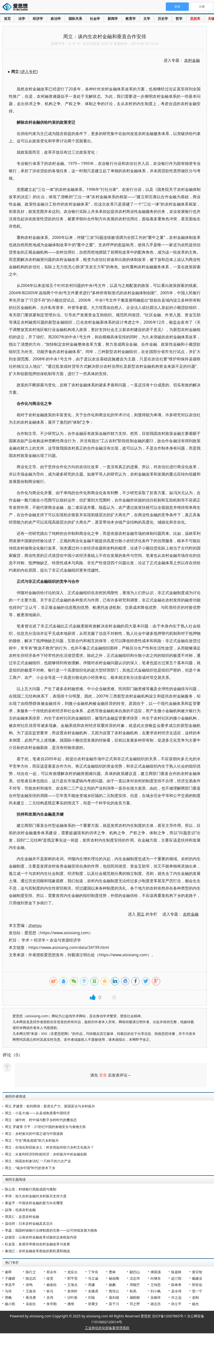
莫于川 (114, 1303)
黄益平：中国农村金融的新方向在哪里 (34, 1203)
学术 (25, 940)
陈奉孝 (176, 1284)
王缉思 (155, 1284)
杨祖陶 (114, 1278)
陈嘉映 (176, 1272)
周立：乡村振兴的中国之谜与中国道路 (34, 1133)
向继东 (155, 1278)
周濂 (91, 1284)
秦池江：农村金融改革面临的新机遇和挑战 (37, 1251)
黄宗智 (197, 1272)
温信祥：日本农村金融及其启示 (29, 1223)
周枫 (8, 1297)
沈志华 (135, 1278)
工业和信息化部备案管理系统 (107, 1327)
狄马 (49, 1291)
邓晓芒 (135, 1284)
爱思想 (16, 7)
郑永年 (51, 1272)
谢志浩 (155, 1303)
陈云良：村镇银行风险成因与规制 (30, 1189)
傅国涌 (155, 1272)
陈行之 (31, 1272)
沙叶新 (72, 1297)
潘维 (70, 1303)
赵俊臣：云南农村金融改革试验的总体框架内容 (41, 1237)
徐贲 (49, 1278)
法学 (21, 18)
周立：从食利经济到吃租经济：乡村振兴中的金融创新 (46, 1154)
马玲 (8, 1291)
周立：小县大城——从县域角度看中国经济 (37, 1113)
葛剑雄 (114, 1297)
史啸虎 (93, 1291)
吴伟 (49, 1297)
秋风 (133, 1291)
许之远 (176, 1297)
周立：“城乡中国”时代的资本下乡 (30, 1167)
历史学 (163, 18)
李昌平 (10, 1284)
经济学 (38, 18)
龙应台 (72, 1272)
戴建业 (197, 1278)
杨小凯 (10, 1303)
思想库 (195, 18)
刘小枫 (155, 1291)
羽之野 (135, 1303)
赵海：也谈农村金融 (20, 1209)
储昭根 (135, 1297)
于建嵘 (10, 1278)
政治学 (56, 18)
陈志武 (31, 1278)
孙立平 (176, 1303)
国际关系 (75, 18)
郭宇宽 (72, 1278)
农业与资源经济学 (65, 940)
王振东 (31, 1291)
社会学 (95, 18)
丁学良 (93, 1272)
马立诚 (93, 1278)
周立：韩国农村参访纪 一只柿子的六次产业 (38, 1161)
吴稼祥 (155, 1297)
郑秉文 (93, 1303)
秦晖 (8, 1272)
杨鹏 (112, 1284)
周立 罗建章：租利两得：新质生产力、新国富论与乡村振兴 (50, 1106)
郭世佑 (197, 1284)
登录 (103, 1075)
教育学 (130, 18)
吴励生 (31, 1303)
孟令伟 (176, 1291)
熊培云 (114, 1291)
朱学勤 (51, 1303)
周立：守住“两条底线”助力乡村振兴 (32, 1140)
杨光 (195, 1303)
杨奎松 (51, 1284)
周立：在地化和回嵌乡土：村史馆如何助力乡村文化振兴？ (49, 1147)
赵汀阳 (176, 1278)
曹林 (112, 1272)
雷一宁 (197, 1291)
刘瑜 (91, 1297)
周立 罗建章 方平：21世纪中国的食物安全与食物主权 (45, 1126)
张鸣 (29, 1284)
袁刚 (195, 1297)
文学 (146, 18)
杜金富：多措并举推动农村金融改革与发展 (37, 1244)
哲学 (179, 18)
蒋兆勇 (31, 1297)
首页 (7, 18)
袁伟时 (72, 1291)
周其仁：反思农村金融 (22, 1216)
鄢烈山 (135, 1272)
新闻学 (113, 18)
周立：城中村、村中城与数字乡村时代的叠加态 (41, 1119)
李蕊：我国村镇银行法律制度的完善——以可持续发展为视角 (51, 1230)
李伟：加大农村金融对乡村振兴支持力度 (36, 1196)
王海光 (72, 1284)
